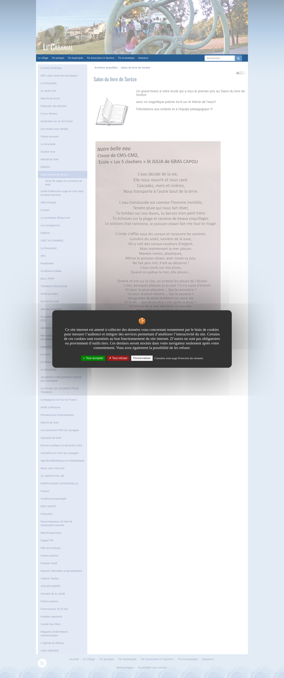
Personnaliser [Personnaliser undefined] (142, 358)
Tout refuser (118, 358)
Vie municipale (75, 58)
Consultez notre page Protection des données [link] (178, 358)
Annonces (143, 58)
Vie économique (126, 58)
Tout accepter (93, 358)
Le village (43, 58)
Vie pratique (58, 58)
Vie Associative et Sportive (100, 58)
